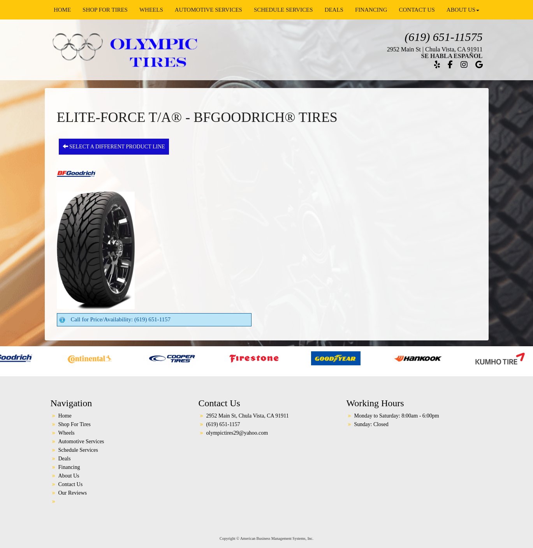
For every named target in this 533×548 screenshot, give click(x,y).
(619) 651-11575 (443, 36)
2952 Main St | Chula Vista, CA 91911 (435, 49)
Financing (371, 10)
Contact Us (416, 10)
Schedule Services (283, 10)
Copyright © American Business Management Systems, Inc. (266, 538)
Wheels (151, 10)
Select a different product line (114, 146)
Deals (334, 10)
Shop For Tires (105, 10)
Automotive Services (208, 10)
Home (62, 10)
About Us (463, 10)
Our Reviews (72, 493)
